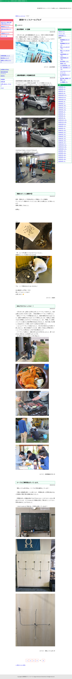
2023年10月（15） (62, 149)
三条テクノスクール (50, 4)
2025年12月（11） (62, 95)
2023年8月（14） (62, 153)
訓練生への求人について (6, 61)
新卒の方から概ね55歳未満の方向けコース (6, 23)
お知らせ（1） (61, 31)
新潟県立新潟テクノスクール (16, 11)
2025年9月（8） (62, 101)
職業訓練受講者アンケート (4, 72)
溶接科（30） (63, 63)
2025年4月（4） (62, 111)
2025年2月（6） (62, 115)
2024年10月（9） (62, 124)
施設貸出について (5, 58)
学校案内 (3, 79)
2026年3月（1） (62, 89)
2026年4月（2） (62, 87)
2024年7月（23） (62, 130)
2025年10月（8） (62, 99)
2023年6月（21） (62, 157)
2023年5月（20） (62, 159)
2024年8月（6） (62, 128)
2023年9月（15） (62, 151)
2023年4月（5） (62, 161)
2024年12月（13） (62, 120)
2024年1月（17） (62, 142)
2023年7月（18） (62, 155)
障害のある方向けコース (6, 30)
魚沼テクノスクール (65, 4)
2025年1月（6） (62, 118)
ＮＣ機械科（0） (64, 82)
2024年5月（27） (62, 134)
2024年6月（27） (62, 132)
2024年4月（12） (62, 136)
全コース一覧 (4, 36)
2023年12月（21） (62, 144)
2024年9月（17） (62, 126)
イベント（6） (61, 33)
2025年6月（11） (62, 107)
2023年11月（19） (62, 146)
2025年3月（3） (62, 113)
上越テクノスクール (36, 4)
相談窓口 (3, 75)
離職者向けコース (5, 26)
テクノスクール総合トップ (7, 4)
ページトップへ (66, 673)
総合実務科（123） (64, 61)
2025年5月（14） (62, 109)
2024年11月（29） (62, 122)
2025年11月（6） (62, 97)
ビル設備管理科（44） (65, 65)
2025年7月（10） (62, 105)
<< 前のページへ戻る (20, 665)
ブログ (2, 88)
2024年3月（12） (62, 138)
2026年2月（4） (62, 91)
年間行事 (3, 81)
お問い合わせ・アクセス (6, 84)
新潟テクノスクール (21, 4)
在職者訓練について (5, 55)
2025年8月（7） (62, 103)
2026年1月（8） (62, 93)
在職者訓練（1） (62, 35)
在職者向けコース (5, 33)
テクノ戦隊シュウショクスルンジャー (6, 95)
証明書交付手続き (5, 69)
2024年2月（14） (62, 140)
